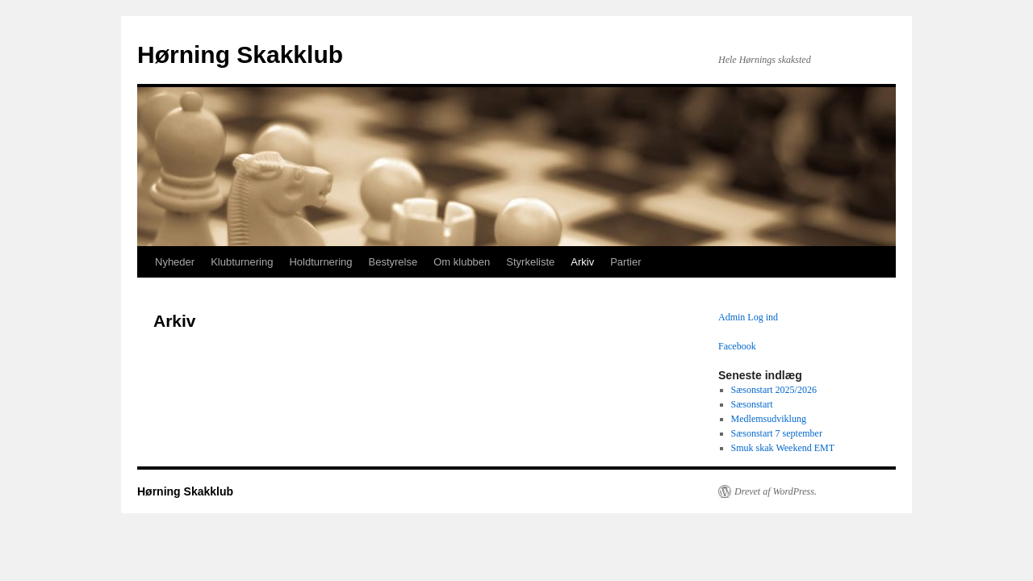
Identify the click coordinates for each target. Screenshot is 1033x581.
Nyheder (174, 262)
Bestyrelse (393, 262)
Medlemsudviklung (768, 418)
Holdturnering (320, 262)
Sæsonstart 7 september (776, 433)
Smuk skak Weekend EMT (782, 448)
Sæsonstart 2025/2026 (774, 389)
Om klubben (461, 262)
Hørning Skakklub (240, 54)
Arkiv (582, 262)
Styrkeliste (530, 262)
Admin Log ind (748, 317)
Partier (625, 262)
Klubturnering (242, 262)
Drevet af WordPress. (775, 491)
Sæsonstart (752, 404)
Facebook (737, 346)
